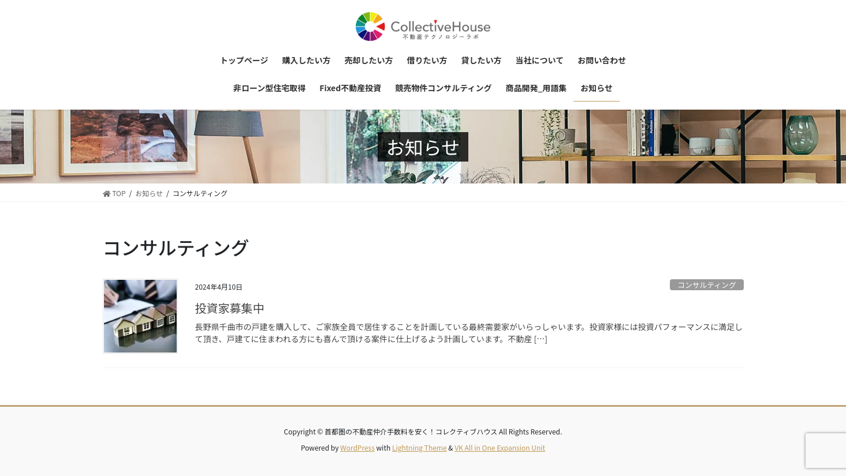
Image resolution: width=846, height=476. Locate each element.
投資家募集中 (229, 307)
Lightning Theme (419, 447)
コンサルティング (706, 284)
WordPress (357, 447)
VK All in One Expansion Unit (499, 447)
